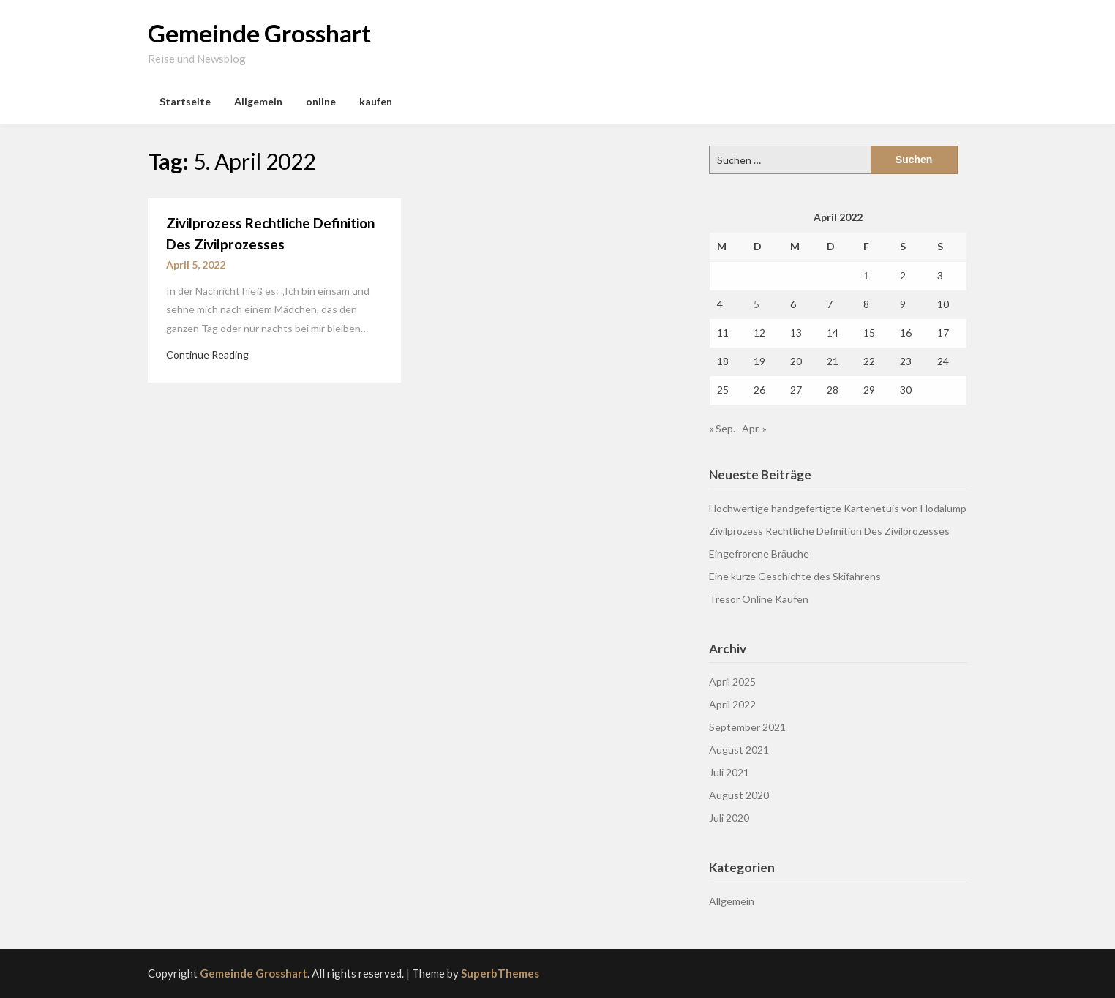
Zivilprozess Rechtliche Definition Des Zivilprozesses (829, 531)
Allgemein (258, 101)
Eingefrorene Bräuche (759, 553)
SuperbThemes (500, 973)
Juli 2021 (729, 772)
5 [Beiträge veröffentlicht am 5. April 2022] (756, 304)
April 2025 (732, 681)
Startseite (185, 101)
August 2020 (739, 795)
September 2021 (747, 727)
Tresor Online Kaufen (758, 599)
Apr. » (754, 428)
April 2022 (732, 704)
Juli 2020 (729, 817)
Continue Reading (207, 354)
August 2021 (739, 749)
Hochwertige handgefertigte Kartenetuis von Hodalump (837, 508)
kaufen (375, 101)
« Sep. (722, 428)
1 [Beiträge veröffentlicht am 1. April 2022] (866, 275)
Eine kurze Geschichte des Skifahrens (795, 576)
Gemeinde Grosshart (259, 33)
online (321, 101)
